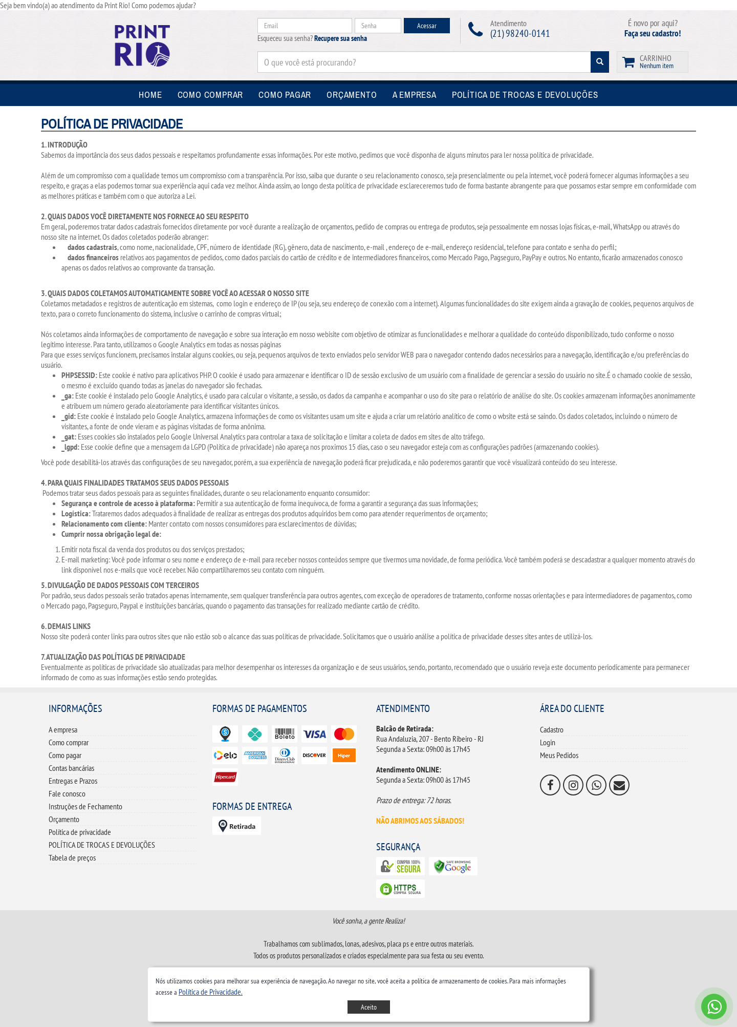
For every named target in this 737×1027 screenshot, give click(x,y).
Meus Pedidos (559, 755)
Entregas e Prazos (73, 781)
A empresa (63, 729)
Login (547, 742)
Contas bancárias (71, 768)
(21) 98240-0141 (520, 33)
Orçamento (64, 819)
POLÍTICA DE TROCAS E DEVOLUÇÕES (102, 845)
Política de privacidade (80, 832)
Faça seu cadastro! (652, 33)
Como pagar (65, 755)
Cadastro (551, 729)
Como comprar (69, 742)
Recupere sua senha (340, 38)
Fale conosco (67, 793)
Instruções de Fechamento (85, 806)
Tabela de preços (72, 857)
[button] (211, 992)
